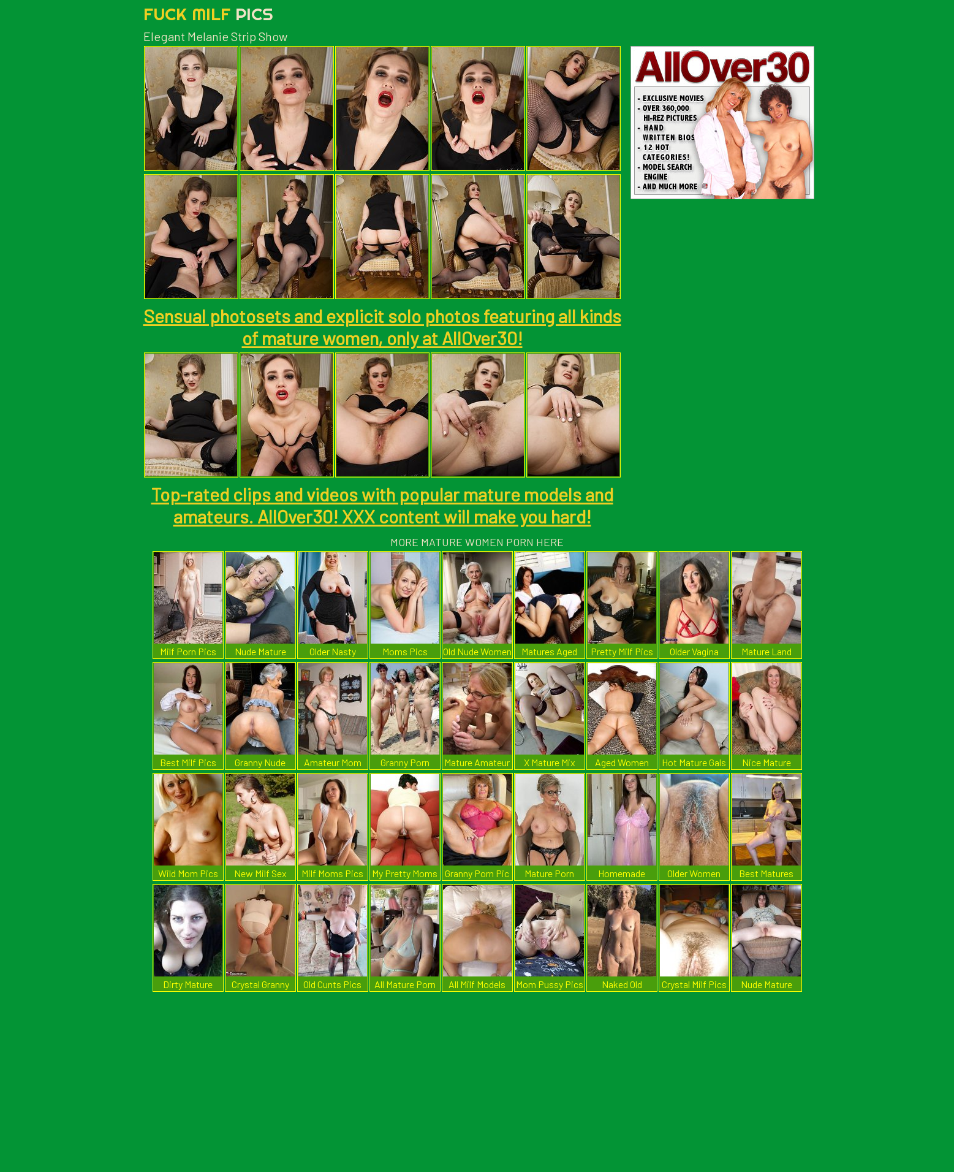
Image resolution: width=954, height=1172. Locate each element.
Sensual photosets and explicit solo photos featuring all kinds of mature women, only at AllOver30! (382, 327)
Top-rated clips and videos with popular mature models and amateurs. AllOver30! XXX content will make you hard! (382, 505)
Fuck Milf (208, 14)
